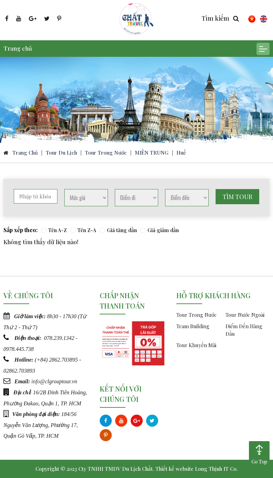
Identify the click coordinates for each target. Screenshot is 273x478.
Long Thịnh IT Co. (216, 468)
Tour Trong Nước (106, 152)
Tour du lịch (61, 152)
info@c (39, 380)
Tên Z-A (83, 230)
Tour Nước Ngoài (245, 314)
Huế (181, 152)
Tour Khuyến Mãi (196, 345)
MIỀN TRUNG (151, 152)
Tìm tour (237, 197)
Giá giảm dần (159, 230)
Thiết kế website (174, 468)
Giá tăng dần (118, 230)
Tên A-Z (54, 230)
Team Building (192, 326)
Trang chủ (17, 48)
